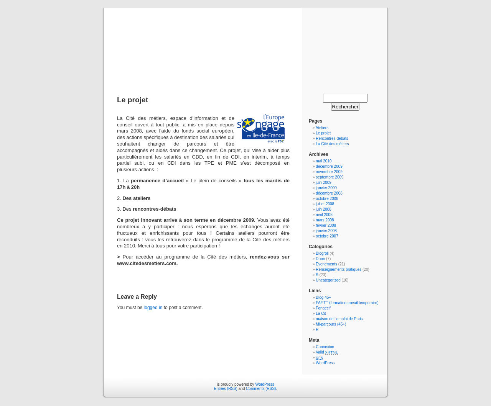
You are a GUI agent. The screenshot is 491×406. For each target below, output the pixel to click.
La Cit (321, 313)
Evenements (327, 264)
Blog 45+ (323, 297)
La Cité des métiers (332, 144)
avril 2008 (324, 215)
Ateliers (322, 128)
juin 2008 (323, 209)
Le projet (323, 133)
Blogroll (322, 253)
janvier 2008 (326, 231)
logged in (153, 307)
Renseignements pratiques (338, 269)
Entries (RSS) (225, 388)
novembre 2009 (329, 172)
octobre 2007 (327, 236)
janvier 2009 (326, 188)
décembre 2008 (329, 193)
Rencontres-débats (332, 138)
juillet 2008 (325, 204)
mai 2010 (323, 161)
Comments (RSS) (261, 388)
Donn (320, 259)
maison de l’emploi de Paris (339, 319)
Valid (327, 352)
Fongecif (323, 308)
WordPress (325, 363)
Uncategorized (328, 280)
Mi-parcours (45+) (331, 324)
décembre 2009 (329, 166)
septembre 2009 (329, 177)
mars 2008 (325, 220)
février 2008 (326, 225)
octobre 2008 (327, 198)
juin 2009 (323, 182)
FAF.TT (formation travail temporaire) (347, 303)
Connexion (325, 347)
